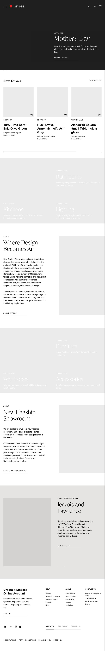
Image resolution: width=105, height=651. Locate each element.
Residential (50, 627)
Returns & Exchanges (53, 596)
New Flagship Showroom (14, 471)
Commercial (75, 627)
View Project (63, 546)
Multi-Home (62, 627)
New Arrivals (77, 120)
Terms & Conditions (27, 640)
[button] (5, 70)
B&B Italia (11, 135)
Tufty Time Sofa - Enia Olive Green (15, 127)
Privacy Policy (44, 640)
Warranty (49, 602)
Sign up (6, 613)
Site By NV (58, 640)
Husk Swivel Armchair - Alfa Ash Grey (50, 129)
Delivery (48, 593)
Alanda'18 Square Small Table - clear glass (84, 129)
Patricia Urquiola (15, 133)
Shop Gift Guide (61, 58)
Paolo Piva (81, 136)
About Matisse (9, 313)
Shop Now (7, 120)
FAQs (47, 605)
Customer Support (52, 599)
